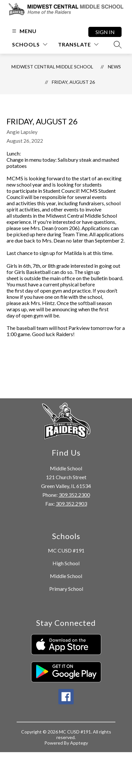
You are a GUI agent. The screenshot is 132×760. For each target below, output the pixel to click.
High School (66, 563)
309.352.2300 (74, 495)
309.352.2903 (71, 503)
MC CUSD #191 (66, 550)
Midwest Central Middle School (52, 66)
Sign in (105, 32)
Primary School (66, 589)
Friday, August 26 (73, 82)
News (114, 66)
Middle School (66, 576)
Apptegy (79, 743)
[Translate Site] (78, 44)
